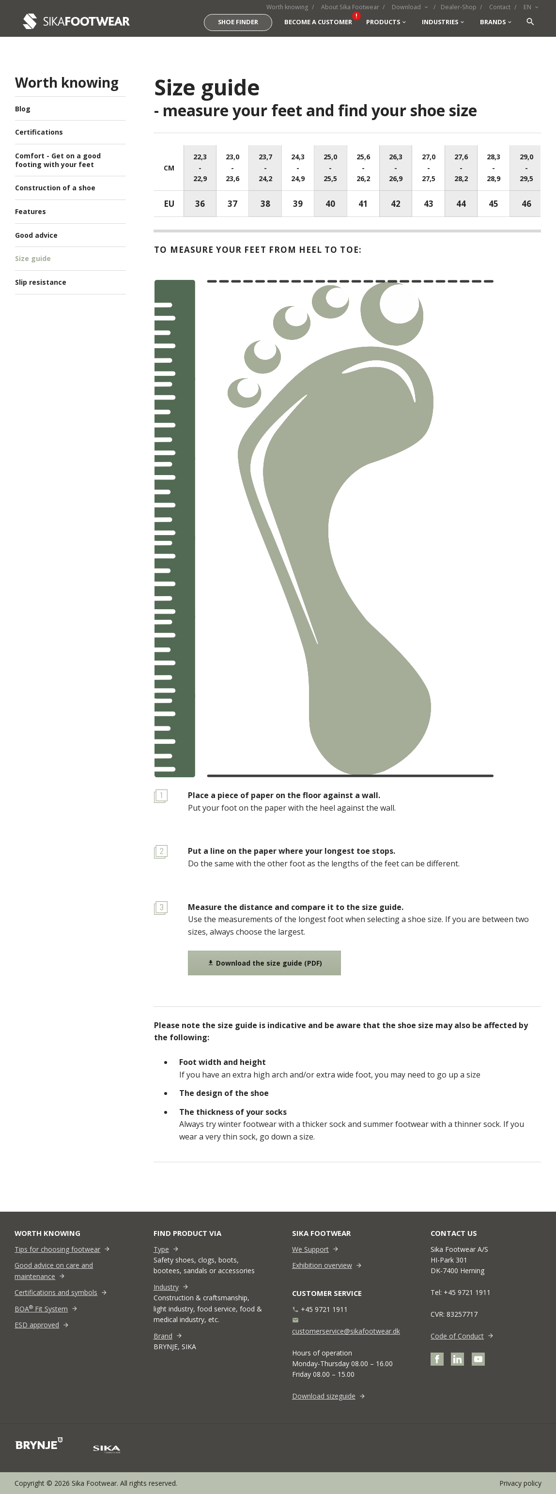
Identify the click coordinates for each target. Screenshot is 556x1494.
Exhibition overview (322, 1265)
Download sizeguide (323, 1396)
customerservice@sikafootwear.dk (346, 1331)
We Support (310, 1249)
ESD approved (37, 1324)
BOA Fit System (41, 1308)
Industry (166, 1287)
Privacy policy (520, 1483)
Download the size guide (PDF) (264, 963)
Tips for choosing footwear (57, 1249)
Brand (163, 1335)
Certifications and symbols (56, 1292)
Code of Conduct (457, 1335)
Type (161, 1249)
